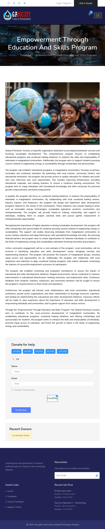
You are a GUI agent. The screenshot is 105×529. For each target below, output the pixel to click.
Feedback (12, 496)
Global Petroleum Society (67, 524)
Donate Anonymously (24, 389)
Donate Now (21, 410)
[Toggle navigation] (98, 15)
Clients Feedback (15, 501)
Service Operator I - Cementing (70, 502)
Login (58, 3)
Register (67, 3)
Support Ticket (14, 507)
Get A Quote (85, 3)
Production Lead (63, 490)
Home (12, 55)
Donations (25, 55)
